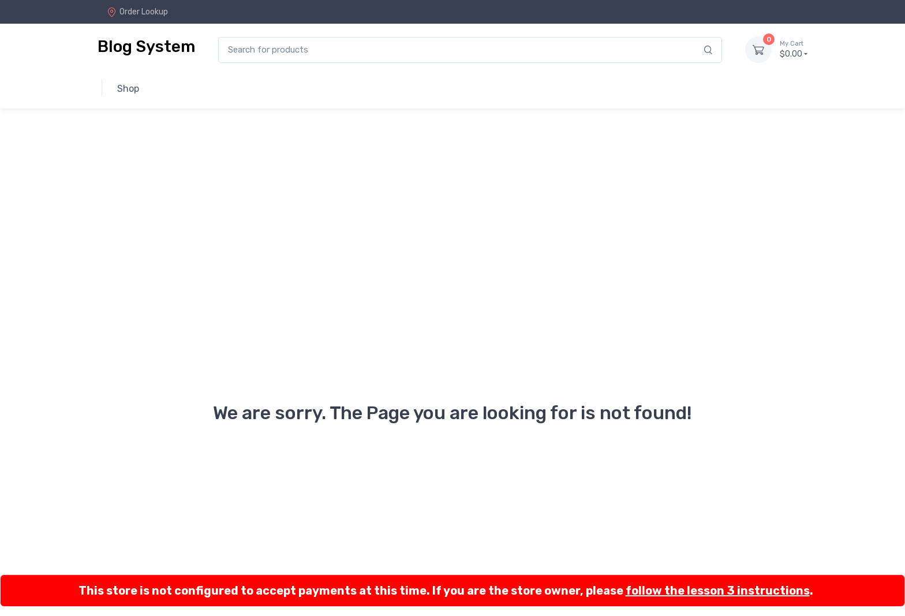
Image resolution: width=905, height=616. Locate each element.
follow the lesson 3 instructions (718, 591)
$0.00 (793, 49)
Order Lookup (137, 12)
